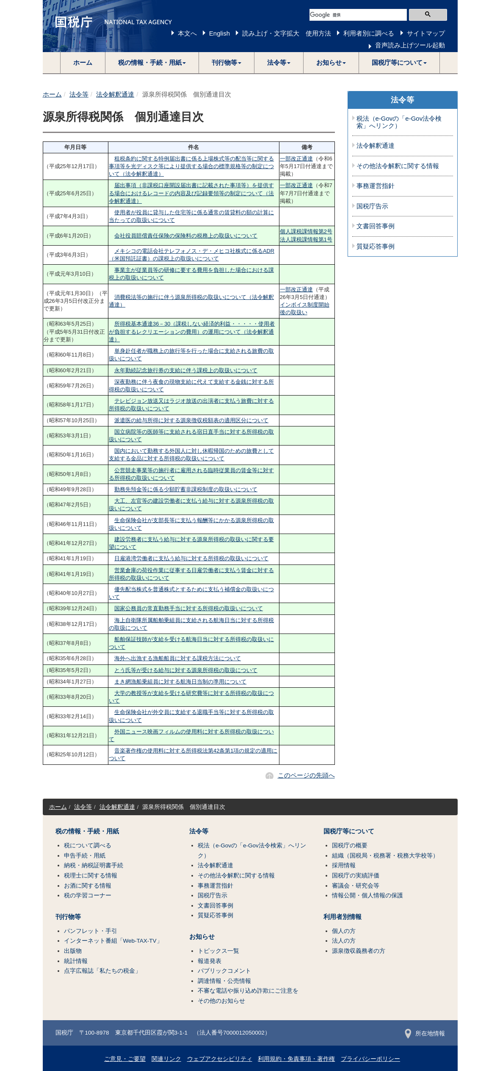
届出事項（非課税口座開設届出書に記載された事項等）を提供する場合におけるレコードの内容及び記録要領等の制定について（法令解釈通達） (191, 193)
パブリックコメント (224, 971)
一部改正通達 (296, 158)
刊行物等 (68, 916)
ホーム (82, 62)
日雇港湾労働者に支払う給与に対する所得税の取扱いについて (191, 558)
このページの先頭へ (306, 775)
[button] (152, 62)
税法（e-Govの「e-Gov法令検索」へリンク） (399, 122)
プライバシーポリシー (370, 1059)
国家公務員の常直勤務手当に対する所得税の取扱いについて (188, 608)
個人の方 (344, 931)
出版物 (73, 951)
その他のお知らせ (221, 1001)
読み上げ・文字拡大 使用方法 (286, 33)
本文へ (187, 33)
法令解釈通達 (115, 94)
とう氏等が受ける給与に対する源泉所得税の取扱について (185, 670)
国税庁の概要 (349, 845)
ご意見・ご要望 (125, 1059)
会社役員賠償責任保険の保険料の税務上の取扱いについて (185, 235)
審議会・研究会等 (355, 886)
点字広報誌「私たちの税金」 (102, 971)
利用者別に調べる (368, 33)
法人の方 (344, 941)
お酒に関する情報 (87, 886)
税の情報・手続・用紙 (87, 831)
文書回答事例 (375, 226)
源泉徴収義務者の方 (358, 951)
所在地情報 (425, 1033)
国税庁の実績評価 (355, 875)
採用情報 (344, 865)
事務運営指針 (375, 186)
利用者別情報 (342, 916)
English (219, 33)
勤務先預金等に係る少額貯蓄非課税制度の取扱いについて (185, 489)
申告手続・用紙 (84, 855)
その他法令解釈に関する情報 (397, 166)
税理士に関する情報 (90, 875)
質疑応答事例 (375, 246)
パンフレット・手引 (90, 931)
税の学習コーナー (87, 895)
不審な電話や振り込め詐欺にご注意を (248, 991)
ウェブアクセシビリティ (219, 1059)
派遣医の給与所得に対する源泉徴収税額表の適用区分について (191, 420)
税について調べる (87, 845)
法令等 (78, 94)
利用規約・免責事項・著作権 (296, 1059)
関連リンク (166, 1059)
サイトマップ (426, 33)
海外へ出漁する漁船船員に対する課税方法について (177, 658)
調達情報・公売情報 (224, 981)
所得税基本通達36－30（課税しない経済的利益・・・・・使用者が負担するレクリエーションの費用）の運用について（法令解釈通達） (192, 331)
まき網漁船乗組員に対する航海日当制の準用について (180, 681)
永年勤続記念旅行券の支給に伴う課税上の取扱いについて (185, 370)
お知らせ (202, 936)
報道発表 (209, 961)
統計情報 (76, 961)
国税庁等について (348, 831)
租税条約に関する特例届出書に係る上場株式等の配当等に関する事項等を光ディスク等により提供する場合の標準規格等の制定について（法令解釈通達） (191, 166)
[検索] (358, 14)
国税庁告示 (372, 206)
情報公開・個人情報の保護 (367, 895)
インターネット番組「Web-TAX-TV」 (113, 941)
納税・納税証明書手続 (93, 865)
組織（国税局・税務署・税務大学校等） (385, 855)
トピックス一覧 (218, 951)
